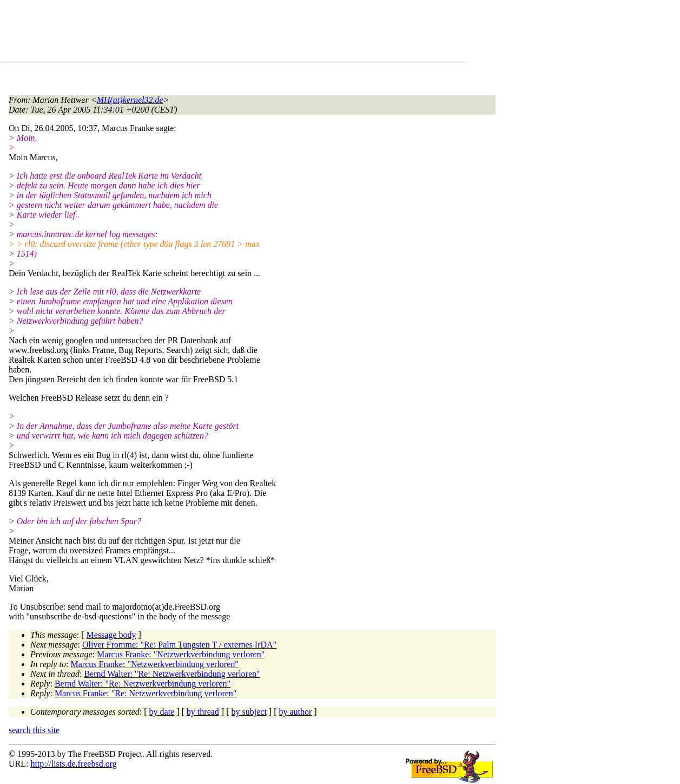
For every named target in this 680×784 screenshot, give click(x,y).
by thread (203, 711)
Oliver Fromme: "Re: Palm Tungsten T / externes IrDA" (179, 644)
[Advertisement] (205, 33)
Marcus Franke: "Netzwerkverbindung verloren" (181, 654)
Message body (111, 634)
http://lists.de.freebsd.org (73, 763)
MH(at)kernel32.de (130, 99)
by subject (249, 711)
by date (162, 711)
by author (295, 711)
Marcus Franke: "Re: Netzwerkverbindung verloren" (146, 693)
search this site (34, 730)
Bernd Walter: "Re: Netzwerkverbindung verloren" (172, 673)
